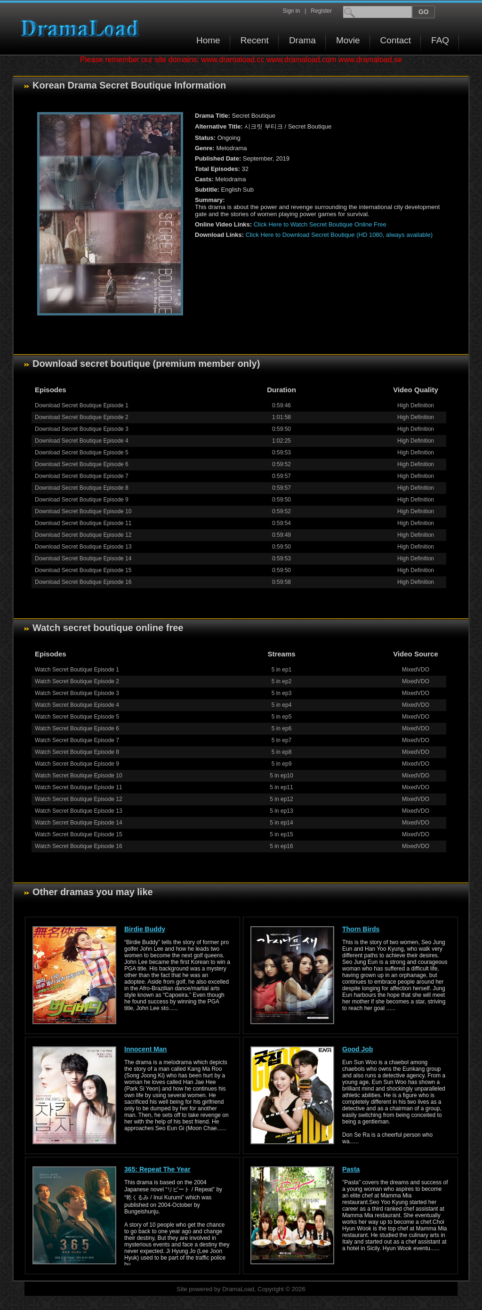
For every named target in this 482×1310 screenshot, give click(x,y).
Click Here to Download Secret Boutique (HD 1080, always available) (339, 234)
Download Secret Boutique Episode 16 (83, 582)
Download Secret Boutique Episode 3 (82, 429)
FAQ (440, 40)
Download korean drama (82, 28)
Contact (395, 40)
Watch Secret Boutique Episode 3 (77, 693)
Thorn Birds (360, 929)
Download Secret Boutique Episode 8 (82, 488)
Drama (302, 40)
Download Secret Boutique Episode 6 (82, 464)
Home (208, 40)
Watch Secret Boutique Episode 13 (78, 811)
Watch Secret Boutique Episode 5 (77, 716)
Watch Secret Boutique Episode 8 (77, 752)
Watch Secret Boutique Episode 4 (77, 705)
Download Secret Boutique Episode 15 (83, 570)
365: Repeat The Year (157, 1169)
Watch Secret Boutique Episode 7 (77, 740)
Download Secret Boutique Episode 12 (83, 535)
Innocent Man (145, 1049)
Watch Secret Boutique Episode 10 (78, 775)
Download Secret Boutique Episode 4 (82, 440)
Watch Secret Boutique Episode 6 (77, 728)
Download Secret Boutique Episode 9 (82, 499)
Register (321, 11)
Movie (348, 40)
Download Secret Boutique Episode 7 (82, 476)
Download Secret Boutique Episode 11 (83, 523)
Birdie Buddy (144, 929)
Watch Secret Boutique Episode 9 (77, 763)
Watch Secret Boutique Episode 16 (78, 846)
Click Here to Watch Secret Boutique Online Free (320, 224)
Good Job (357, 1049)
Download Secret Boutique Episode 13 (83, 546)
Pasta (351, 1169)
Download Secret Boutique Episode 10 (83, 511)
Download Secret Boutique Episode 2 (82, 417)
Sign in (291, 11)
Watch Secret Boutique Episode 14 (78, 822)
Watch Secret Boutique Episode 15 (78, 834)
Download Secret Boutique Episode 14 (83, 558)
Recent (255, 40)
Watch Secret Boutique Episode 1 (77, 669)
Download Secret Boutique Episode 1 (82, 405)
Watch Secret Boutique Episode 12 (78, 799)
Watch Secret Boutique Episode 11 (78, 787)
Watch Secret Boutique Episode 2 (77, 681)
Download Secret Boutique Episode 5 (82, 452)
